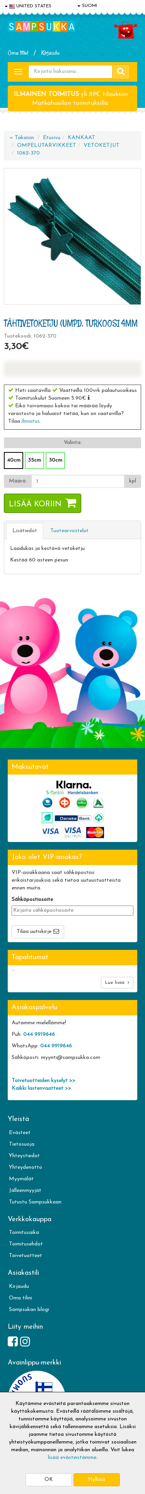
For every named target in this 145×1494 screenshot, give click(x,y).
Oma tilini (18, 53)
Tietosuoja (21, 1144)
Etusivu (51, 138)
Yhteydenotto (25, 1167)
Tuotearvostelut (69, 531)
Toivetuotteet (25, 1256)
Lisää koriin (35, 504)
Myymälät (21, 1179)
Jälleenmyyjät (25, 1190)
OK (48, 1479)
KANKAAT (81, 138)
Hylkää (96, 1479)
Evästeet (20, 1133)
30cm (55, 460)
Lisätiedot (24, 531)
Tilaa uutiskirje (34, 931)
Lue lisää (117, 982)
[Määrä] (78, 481)
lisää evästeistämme (72, 1457)
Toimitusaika (24, 1232)
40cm (13, 460)
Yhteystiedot (24, 1156)
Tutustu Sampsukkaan (35, 1202)
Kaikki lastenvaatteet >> (41, 1088)
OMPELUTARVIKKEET (46, 145)
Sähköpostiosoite (32, 899)
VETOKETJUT (101, 145)
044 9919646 (39, 1034)
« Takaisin (22, 138)
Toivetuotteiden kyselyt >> (43, 1081)
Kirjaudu (50, 53)
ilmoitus (31, 421)
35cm (34, 460)
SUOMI (87, 5)
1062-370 (28, 153)
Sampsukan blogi (29, 1310)
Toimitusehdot (26, 1244)
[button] (89, 397)
